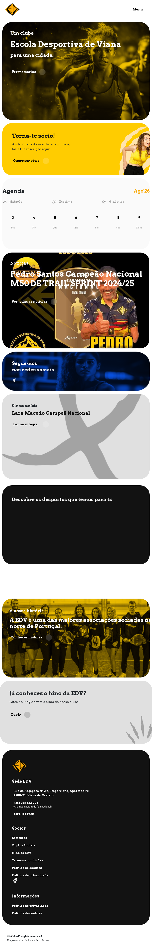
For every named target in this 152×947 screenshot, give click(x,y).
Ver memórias (28, 72)
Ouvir (20, 715)
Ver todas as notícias (34, 302)
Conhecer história (31, 637)
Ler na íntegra (31, 424)
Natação (16, 201)
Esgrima (65, 201)
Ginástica (116, 201)
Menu (138, 9)
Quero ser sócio (31, 161)
